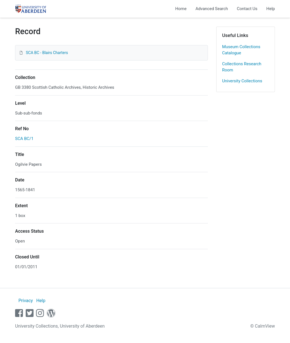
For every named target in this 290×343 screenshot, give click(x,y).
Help (270, 8)
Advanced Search (212, 8)
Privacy (25, 300)
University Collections (242, 80)
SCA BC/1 (24, 138)
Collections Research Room (241, 67)
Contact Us (247, 8)
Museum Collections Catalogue (241, 50)
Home (180, 8)
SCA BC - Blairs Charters (47, 52)
